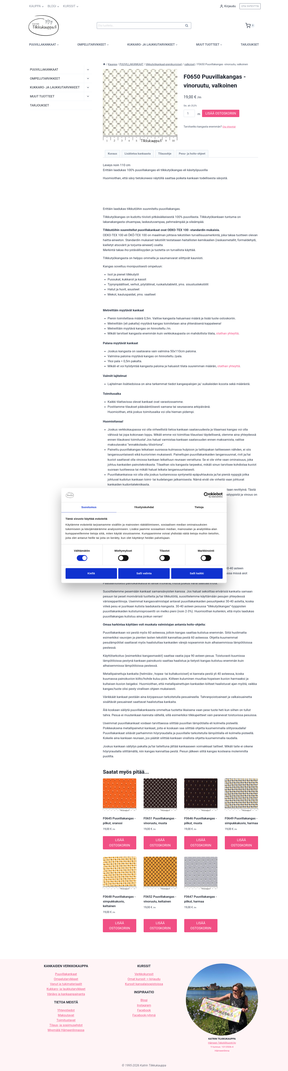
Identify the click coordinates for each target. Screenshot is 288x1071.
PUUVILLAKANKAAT (44, 69)
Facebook (144, 1010)
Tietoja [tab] (199, 506)
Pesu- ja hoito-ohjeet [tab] (192, 153)
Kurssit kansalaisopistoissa (144, 984)
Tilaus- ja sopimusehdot (66, 1025)
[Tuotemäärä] (189, 113)
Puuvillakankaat (66, 974)
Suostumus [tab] (89, 506)
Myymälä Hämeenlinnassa (66, 1030)
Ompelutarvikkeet (66, 979)
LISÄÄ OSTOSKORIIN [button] (119, 842)
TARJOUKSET (250, 44)
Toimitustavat (66, 1020)
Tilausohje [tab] (164, 153)
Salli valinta (144, 573)
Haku (187, 26)
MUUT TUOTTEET (42, 96)
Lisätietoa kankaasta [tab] (138, 153)
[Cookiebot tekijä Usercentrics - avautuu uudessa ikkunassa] (206, 495)
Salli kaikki (197, 573)
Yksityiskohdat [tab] (144, 506)
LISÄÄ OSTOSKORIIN (220, 113)
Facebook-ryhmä (144, 1015)
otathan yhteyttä (227, 333)
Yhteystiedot (66, 1010)
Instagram (144, 1005)
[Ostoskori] (253, 25)
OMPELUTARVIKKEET (45, 78)
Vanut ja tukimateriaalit (66, 984)
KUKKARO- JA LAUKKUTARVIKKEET (55, 87)
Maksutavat (66, 1015)
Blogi (144, 1000)
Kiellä (91, 573)
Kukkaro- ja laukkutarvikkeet (66, 989)
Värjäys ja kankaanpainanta (66, 994)
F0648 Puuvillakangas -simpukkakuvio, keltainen (119, 901)
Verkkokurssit (143, 974)
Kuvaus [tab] (112, 153)
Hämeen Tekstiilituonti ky (222, 1042)
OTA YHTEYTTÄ (250, 6)
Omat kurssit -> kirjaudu (144, 979)
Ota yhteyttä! (229, 126)
